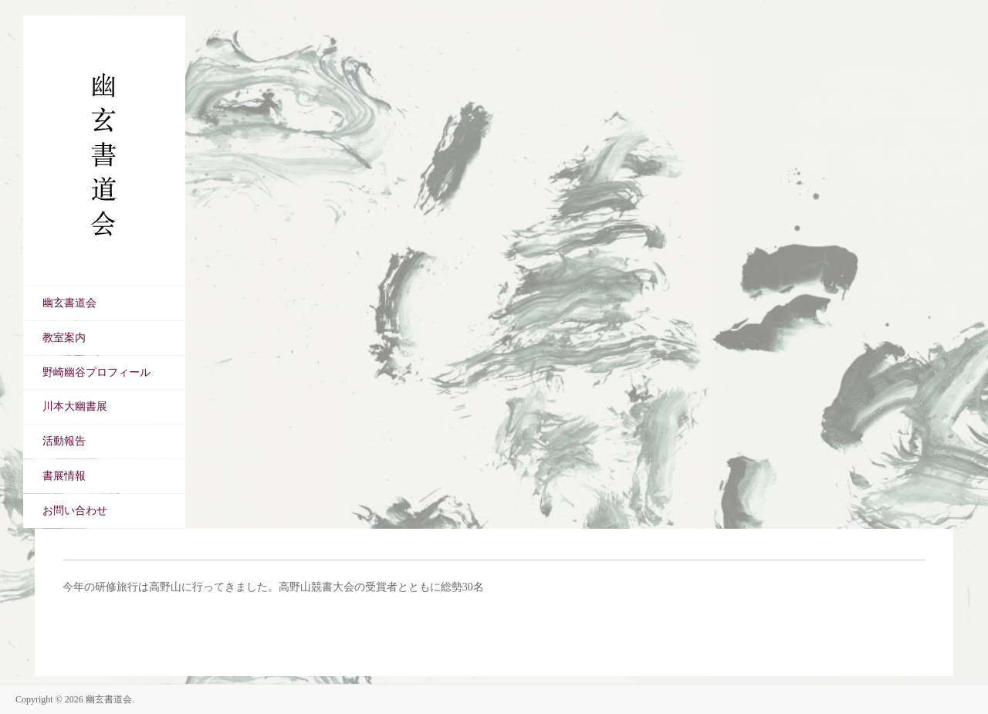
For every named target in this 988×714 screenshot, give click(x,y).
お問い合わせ (74, 510)
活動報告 (64, 441)
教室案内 (64, 337)
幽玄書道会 (69, 303)
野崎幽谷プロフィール (96, 372)
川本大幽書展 (74, 406)
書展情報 (64, 476)
